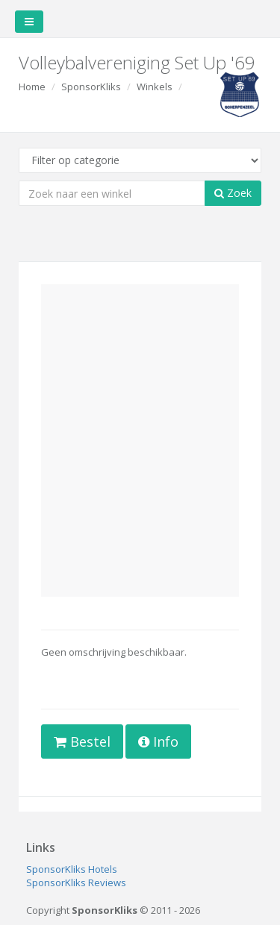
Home (32, 86)
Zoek (233, 193)
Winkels (154, 86)
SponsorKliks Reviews (76, 882)
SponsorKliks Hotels (71, 869)
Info (158, 741)
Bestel (82, 741)
